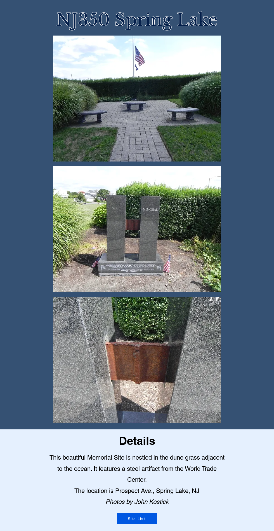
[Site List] (137, 518)
